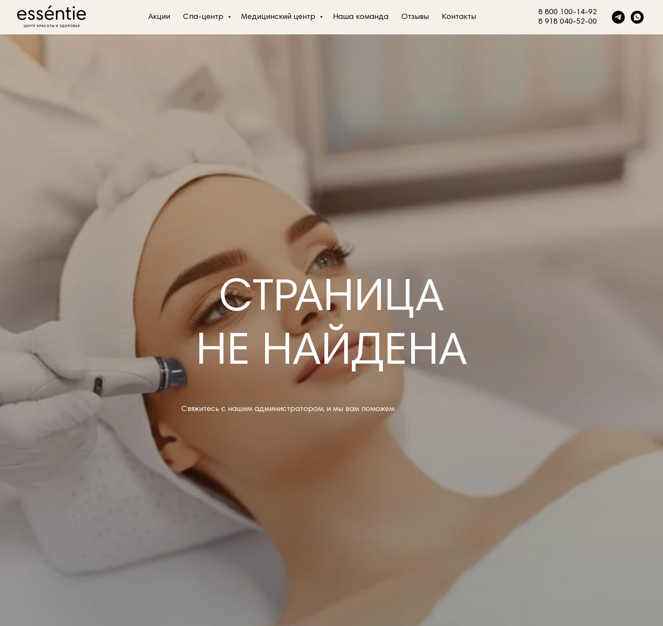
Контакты (459, 17)
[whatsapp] (637, 17)
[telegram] (618, 17)
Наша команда (360, 17)
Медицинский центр (279, 17)
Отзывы (415, 17)
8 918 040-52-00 (567, 22)
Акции (159, 17)
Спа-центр (204, 17)
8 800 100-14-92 (567, 12)
